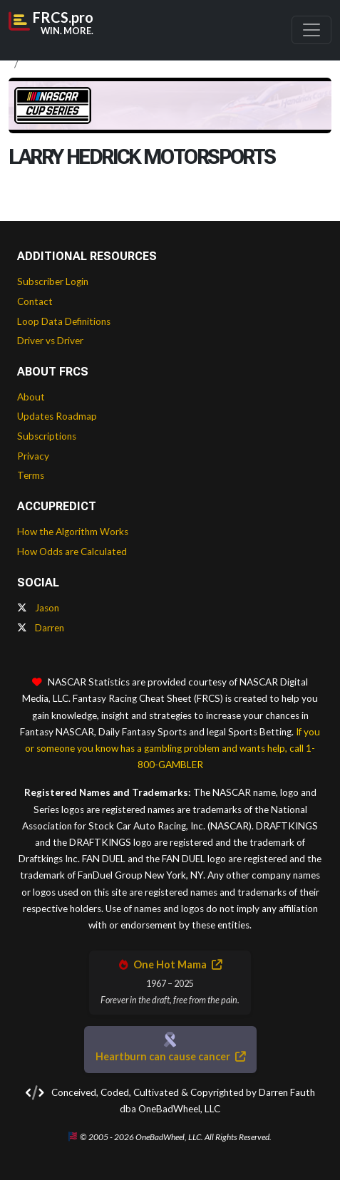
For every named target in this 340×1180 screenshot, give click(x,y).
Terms (30, 475)
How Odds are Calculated (72, 551)
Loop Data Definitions (63, 321)
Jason (38, 608)
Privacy (33, 456)
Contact (35, 301)
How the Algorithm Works (72, 531)
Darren (40, 627)
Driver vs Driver (50, 340)
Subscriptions (46, 436)
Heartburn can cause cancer (170, 1056)
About (31, 397)
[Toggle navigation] (311, 30)
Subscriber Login (52, 281)
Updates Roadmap (57, 416)
